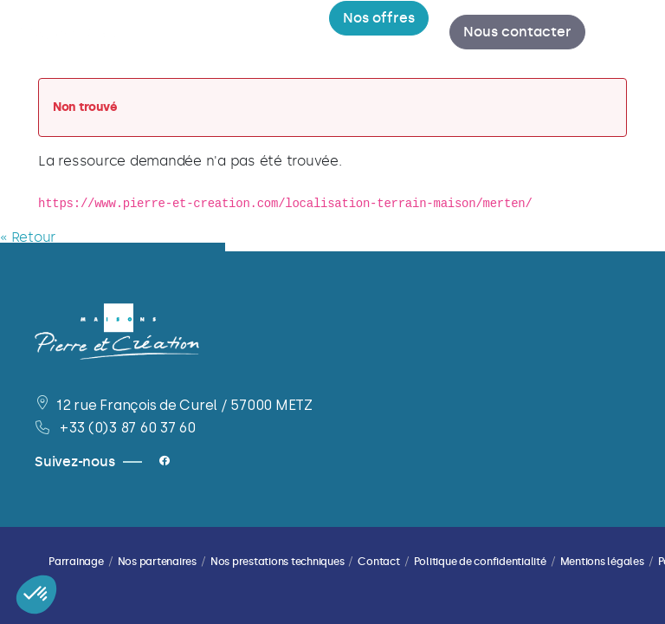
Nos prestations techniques (277, 562)
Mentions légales (602, 562)
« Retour (27, 239)
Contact (378, 562)
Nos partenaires (157, 562)
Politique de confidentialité (480, 562)
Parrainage (76, 562)
